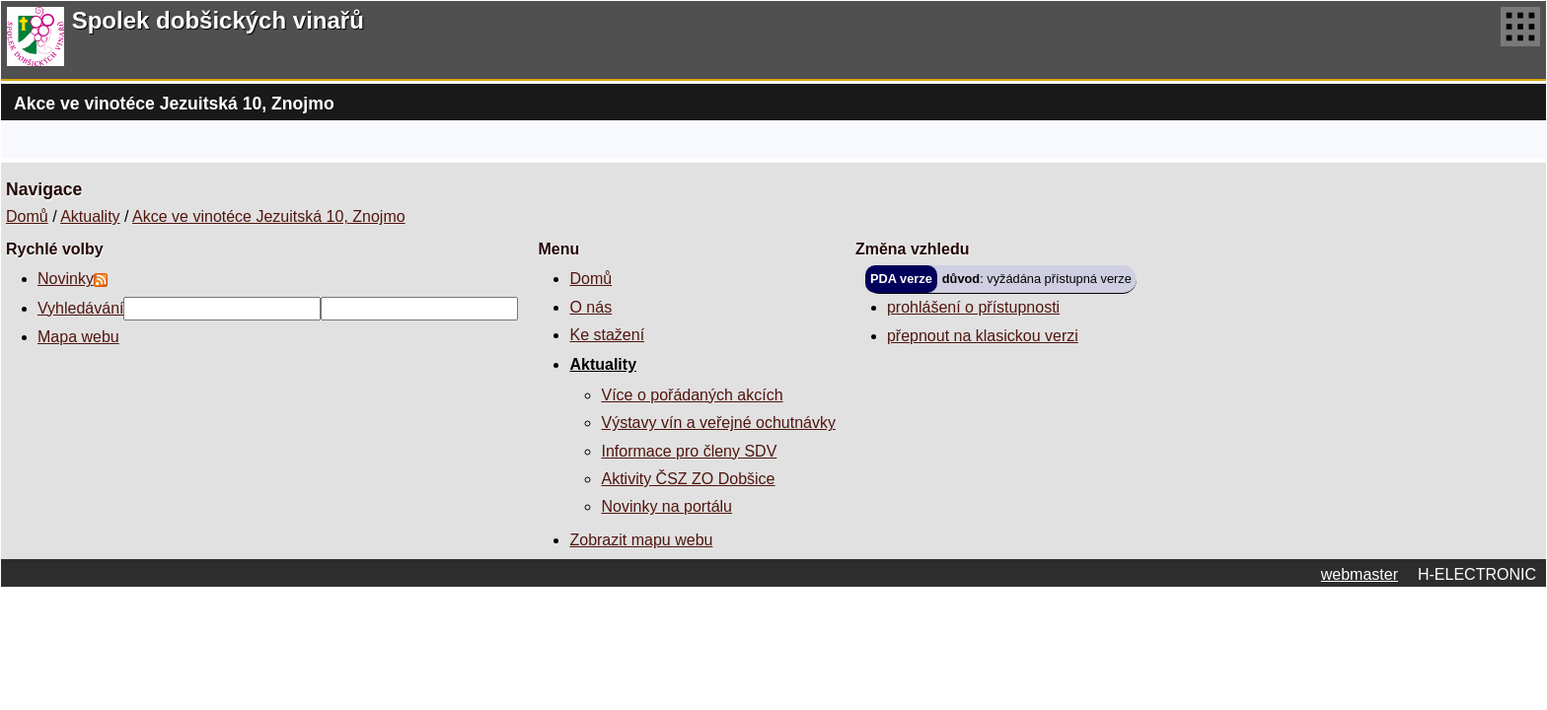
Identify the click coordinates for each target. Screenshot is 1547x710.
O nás (590, 307)
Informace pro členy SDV (688, 451)
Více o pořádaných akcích (691, 395)
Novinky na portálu (666, 506)
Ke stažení (606, 334)
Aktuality (89, 216)
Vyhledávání (80, 308)
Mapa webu (78, 336)
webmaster (1359, 574)
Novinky (65, 278)
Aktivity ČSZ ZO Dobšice (687, 478)
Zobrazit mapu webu (640, 540)
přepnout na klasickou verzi (982, 335)
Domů (27, 216)
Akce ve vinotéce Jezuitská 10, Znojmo (268, 216)
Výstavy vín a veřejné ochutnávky (718, 422)
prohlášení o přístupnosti (973, 307)
